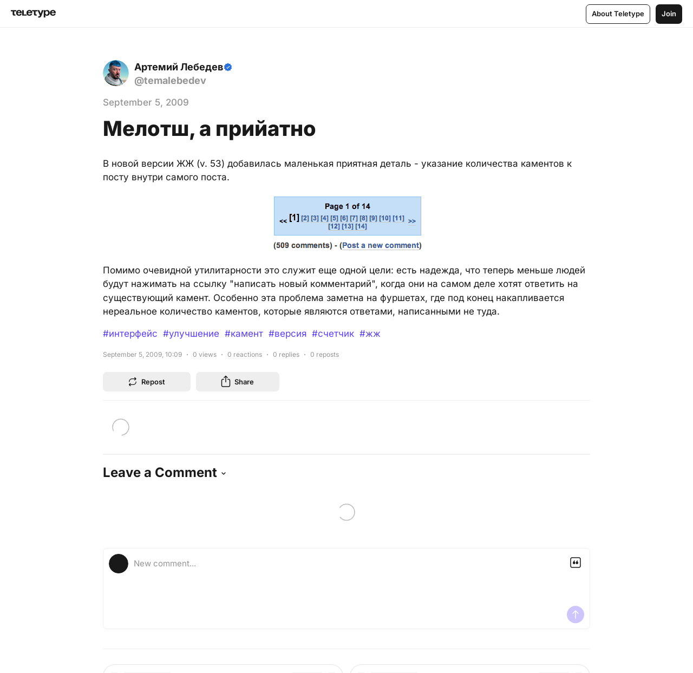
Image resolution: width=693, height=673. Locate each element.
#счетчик (333, 333)
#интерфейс (130, 333)
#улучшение (191, 333)
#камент (244, 333)
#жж (370, 333)
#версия (287, 333)
